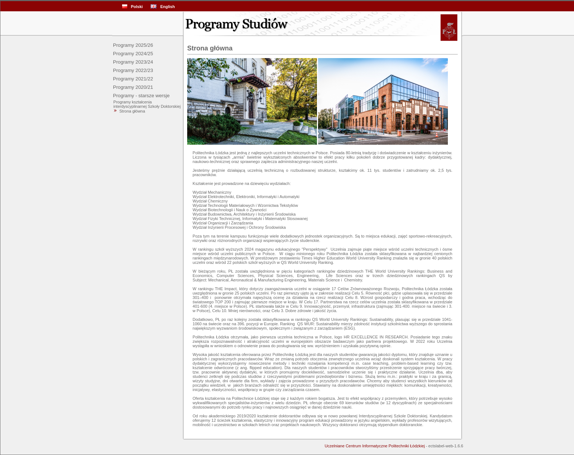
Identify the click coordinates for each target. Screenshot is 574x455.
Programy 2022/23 (133, 70)
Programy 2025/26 (133, 45)
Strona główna (132, 111)
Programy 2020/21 (133, 87)
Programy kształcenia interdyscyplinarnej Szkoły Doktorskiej (146, 104)
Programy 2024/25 (133, 53)
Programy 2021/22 (133, 78)
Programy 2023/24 (133, 62)
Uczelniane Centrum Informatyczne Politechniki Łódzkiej (375, 446)
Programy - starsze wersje (141, 95)
